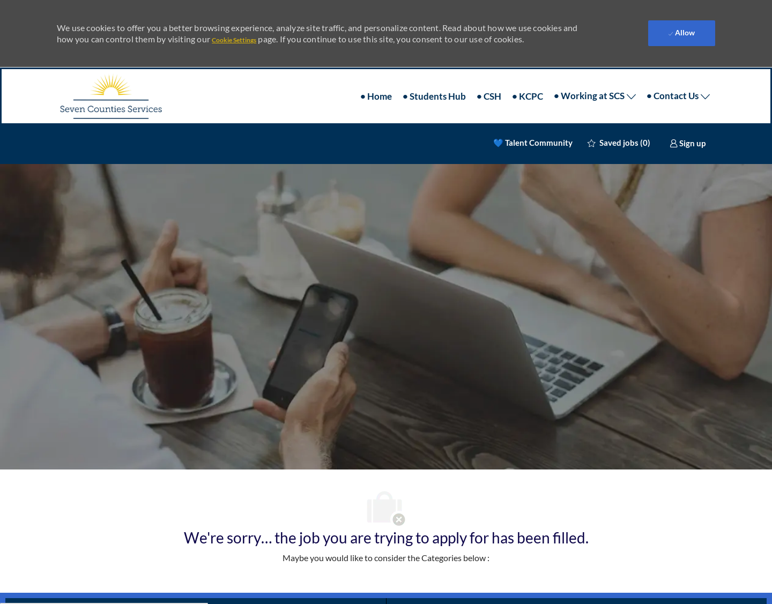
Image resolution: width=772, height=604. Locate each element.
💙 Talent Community (533, 133)
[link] (688, 133)
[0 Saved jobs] (619, 133)
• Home (376, 86)
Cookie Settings (234, 36)
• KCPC (527, 86)
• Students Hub (434, 86)
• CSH (489, 86)
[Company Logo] (110, 86)
